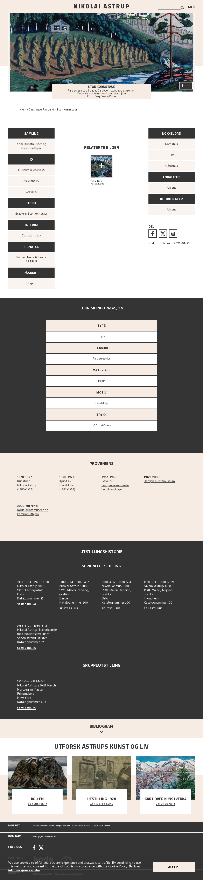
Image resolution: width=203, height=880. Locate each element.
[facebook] (152, 233)
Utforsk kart (165, 804)
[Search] (182, 7)
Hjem (23, 110)
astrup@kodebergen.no (44, 837)
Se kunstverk (37, 804)
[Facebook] (34, 848)
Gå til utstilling (101, 804)
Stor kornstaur (66, 110)
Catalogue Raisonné (41, 110)
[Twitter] (41, 848)
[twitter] (163, 233)
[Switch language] (191, 7)
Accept (174, 867)
